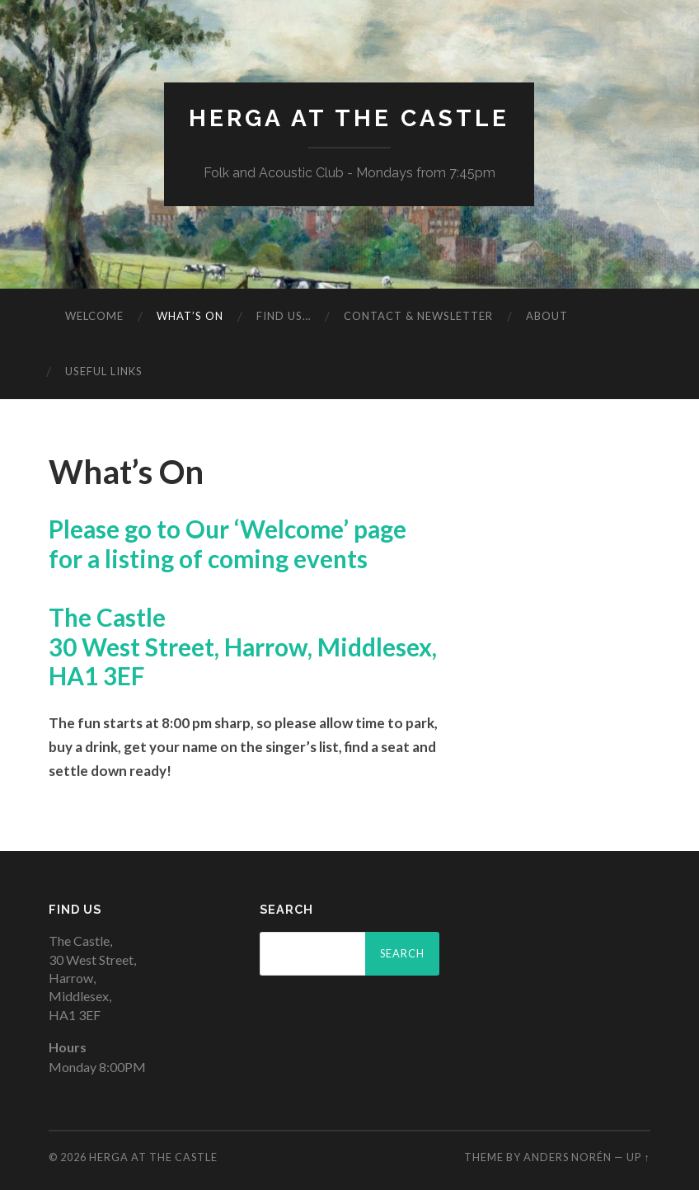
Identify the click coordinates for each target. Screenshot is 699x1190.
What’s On (190, 315)
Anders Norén (567, 1157)
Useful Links (104, 371)
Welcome (94, 315)
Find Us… (283, 315)
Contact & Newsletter (418, 315)
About (547, 315)
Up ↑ (638, 1157)
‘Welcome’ (291, 529)
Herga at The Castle (349, 118)
